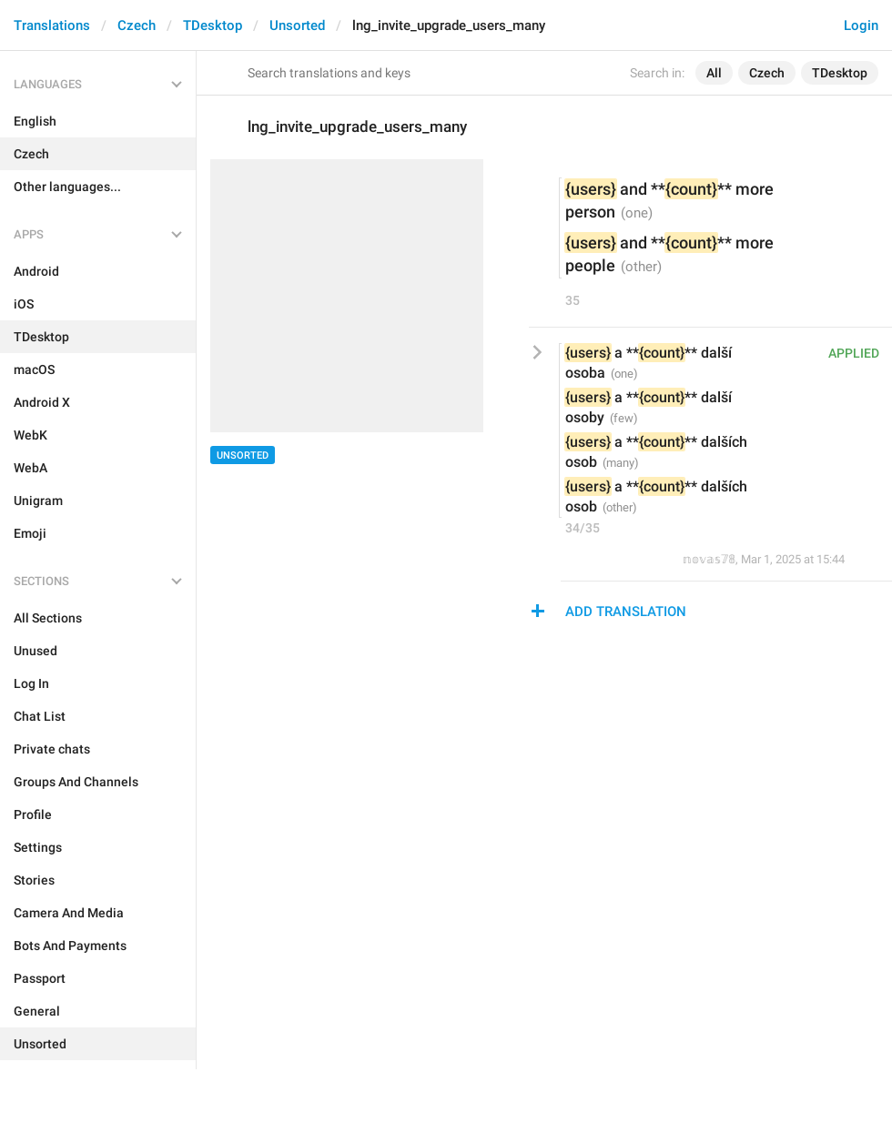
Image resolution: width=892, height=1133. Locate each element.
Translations (52, 25)
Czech (136, 25)
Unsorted (297, 25)
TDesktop (212, 25)
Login (861, 25)
